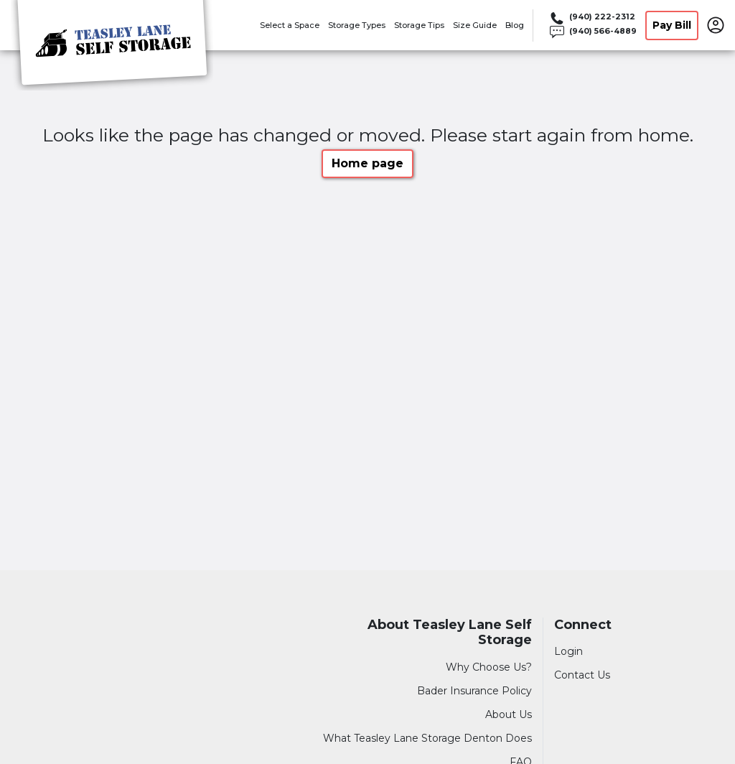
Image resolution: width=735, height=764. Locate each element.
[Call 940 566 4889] (592, 32)
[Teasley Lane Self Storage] (112, 45)
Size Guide (475, 25)
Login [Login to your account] (568, 651)
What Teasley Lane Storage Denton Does (427, 738)
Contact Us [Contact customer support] (582, 674)
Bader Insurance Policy (474, 690)
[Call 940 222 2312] (592, 18)
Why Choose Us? (489, 667)
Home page (367, 163)
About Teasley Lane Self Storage (450, 633)
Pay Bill (671, 25)
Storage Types (356, 25)
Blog (514, 25)
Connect (583, 625)
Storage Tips (419, 25)
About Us (508, 714)
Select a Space (289, 25)
